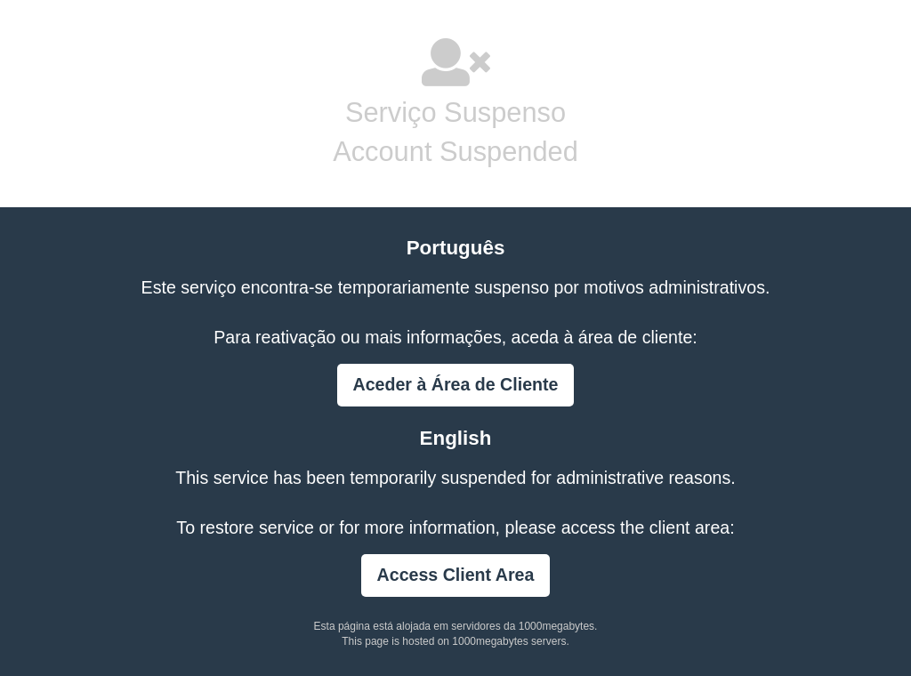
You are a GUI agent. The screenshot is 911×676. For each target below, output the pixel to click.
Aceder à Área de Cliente (456, 384)
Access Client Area (456, 574)
